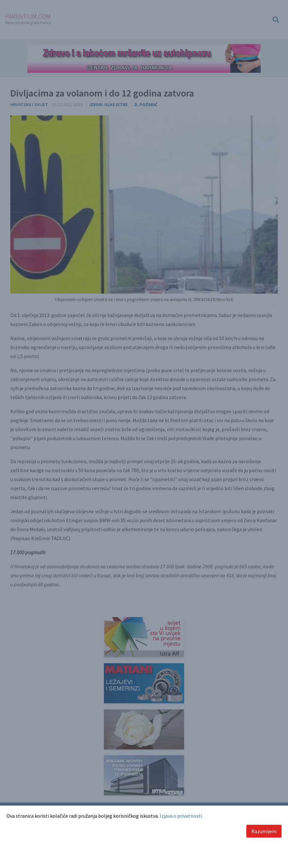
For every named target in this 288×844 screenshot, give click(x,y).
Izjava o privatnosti (181, 816)
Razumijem (263, 831)
